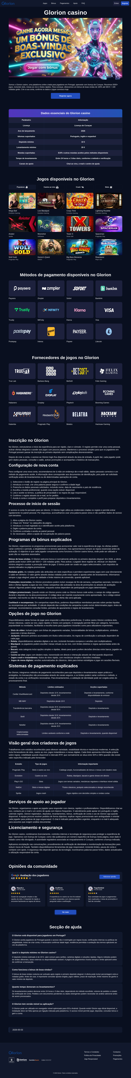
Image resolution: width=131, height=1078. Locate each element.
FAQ (83, 3)
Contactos (116, 1052)
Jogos (45, 3)
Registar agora (65, 96)
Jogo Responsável (91, 1059)
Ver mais (65, 912)
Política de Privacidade (92, 1055)
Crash (80, 187)
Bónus (53, 3)
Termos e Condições (91, 1052)
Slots (108, 187)
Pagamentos (64, 3)
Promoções (117, 1055)
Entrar (116, 3)
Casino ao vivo (51, 187)
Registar (125, 3)
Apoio (75, 3)
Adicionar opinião (109, 877)
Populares (22, 187)
